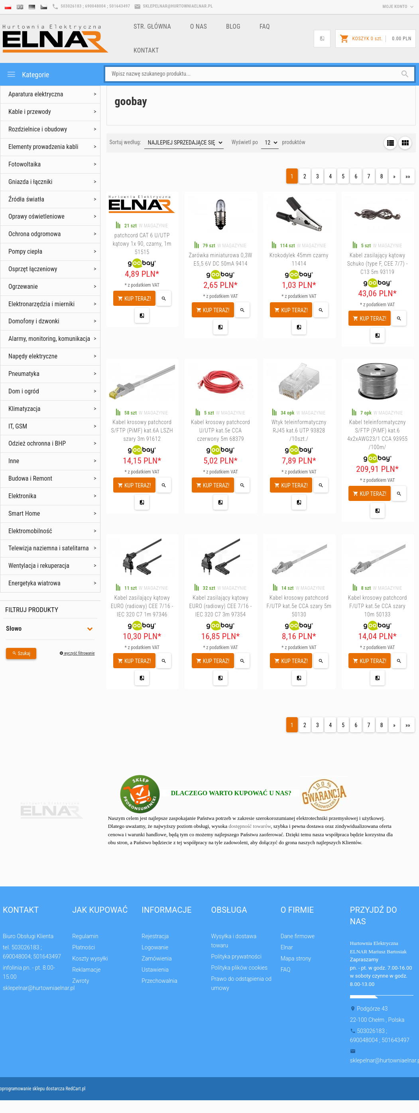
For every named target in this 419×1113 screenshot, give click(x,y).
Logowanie (155, 947)
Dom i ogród (23, 391)
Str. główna (152, 26)
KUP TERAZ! (134, 298)
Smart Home (24, 513)
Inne (13, 461)
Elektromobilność (30, 531)
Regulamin (85, 936)
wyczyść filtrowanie (77, 653)
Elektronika (22, 496)
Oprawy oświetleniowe (36, 216)
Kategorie (27, 74)
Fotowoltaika (24, 164)
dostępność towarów (250, 826)
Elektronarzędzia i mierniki (41, 304)
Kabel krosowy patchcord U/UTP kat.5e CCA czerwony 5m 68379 (220, 430)
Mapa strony (296, 958)
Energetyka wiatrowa (34, 583)
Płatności (83, 947)
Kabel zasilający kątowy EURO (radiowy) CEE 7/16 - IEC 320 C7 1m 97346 (142, 606)
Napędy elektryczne (32, 356)
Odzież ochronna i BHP (37, 443)
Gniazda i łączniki (30, 182)
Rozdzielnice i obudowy (37, 129)
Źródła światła (26, 199)
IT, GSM (17, 426)
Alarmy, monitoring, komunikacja (49, 338)
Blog (233, 26)
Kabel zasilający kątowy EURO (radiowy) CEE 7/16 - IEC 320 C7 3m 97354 (220, 606)
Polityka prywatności (236, 956)
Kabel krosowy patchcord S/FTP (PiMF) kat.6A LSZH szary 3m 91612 (142, 430)
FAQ (265, 26)
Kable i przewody (29, 111)
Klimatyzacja (24, 409)
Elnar (287, 947)
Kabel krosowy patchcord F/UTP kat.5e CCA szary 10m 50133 (377, 606)
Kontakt (146, 50)
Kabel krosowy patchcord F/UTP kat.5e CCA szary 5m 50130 (298, 606)
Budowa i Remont (30, 478)
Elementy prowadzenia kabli (43, 147)
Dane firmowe (298, 936)
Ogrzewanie (23, 286)
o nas (198, 26)
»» (407, 176)
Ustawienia (155, 969)
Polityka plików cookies (239, 967)
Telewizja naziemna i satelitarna (48, 548)
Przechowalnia (159, 981)
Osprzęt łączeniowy (32, 269)
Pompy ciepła (25, 251)
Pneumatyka (23, 374)
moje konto (399, 7)
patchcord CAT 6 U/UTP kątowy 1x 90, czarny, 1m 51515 (142, 243)
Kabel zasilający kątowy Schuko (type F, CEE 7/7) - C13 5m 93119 (377, 263)
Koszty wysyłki (90, 958)
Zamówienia (156, 958)
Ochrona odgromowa (34, 234)
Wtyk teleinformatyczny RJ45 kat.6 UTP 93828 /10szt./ (299, 430)
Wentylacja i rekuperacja (38, 565)
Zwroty (80, 981)
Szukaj (21, 653)
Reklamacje (86, 969)
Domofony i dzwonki (33, 321)
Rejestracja (155, 936)
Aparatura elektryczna (35, 94)
